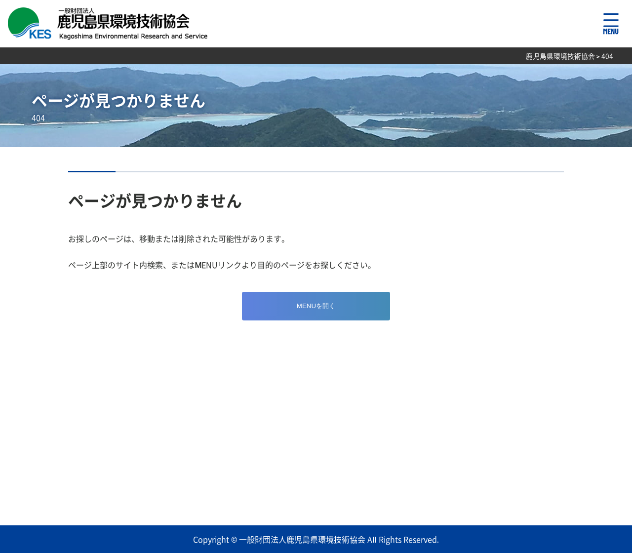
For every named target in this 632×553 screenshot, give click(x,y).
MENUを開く (316, 306)
